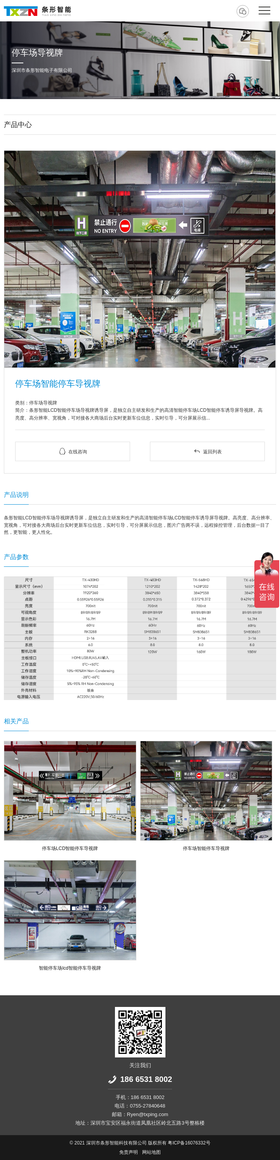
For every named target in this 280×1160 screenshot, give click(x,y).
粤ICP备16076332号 (189, 1143)
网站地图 (151, 1152)
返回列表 (207, 451)
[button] (136, 360)
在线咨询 (72, 451)
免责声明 (128, 1152)
